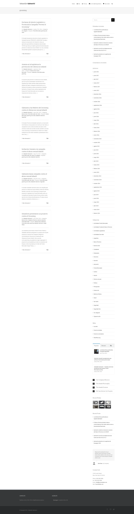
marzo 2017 (96, 83)
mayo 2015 (96, 157)
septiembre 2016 (98, 105)
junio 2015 (96, 153)
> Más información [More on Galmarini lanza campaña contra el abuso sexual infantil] (26, 203)
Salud (95, 298)
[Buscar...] (102, 20)
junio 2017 (96, 75)
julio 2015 (96, 150)
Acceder (96, 326)
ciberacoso (34, 72)
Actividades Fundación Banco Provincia (103, 227)
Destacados (96, 253)
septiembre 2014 (98, 187)
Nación (95, 275)
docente (39, 220)
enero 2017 (96, 90)
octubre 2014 (97, 183)
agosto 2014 (97, 191)
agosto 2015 (97, 146)
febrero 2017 (97, 86)
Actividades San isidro (99, 234)
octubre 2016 (97, 101)
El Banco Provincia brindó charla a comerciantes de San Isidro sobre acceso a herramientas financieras (103, 37)
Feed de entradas (98, 330)
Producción (96, 290)
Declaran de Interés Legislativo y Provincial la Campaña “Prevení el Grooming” (34, 24)
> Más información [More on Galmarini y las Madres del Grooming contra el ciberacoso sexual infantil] (26, 138)
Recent (104, 345)
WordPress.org (97, 337)
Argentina (96, 238)
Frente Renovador (37, 30)
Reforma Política (97, 294)
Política (95, 283)
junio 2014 (96, 198)
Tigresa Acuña (97, 316)
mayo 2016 (96, 120)
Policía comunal (97, 279)
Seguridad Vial (97, 309)
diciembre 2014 (97, 176)
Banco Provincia (97, 242)
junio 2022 (96, 72)
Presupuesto (97, 286)
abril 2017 (96, 79)
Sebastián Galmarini (27, 29)
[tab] (104, 380)
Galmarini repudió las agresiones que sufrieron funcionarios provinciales (102, 359)
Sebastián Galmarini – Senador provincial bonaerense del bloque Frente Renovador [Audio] (103, 368)
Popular (96, 345)
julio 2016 (96, 112)
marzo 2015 (96, 165)
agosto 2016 (97, 109)
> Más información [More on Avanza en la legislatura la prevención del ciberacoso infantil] (26, 97)
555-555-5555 (99, 478)
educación (43, 220)
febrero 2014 (97, 213)
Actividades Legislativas (99, 230)
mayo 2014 (96, 202)
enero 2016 (96, 135)
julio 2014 (96, 194)
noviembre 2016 (98, 98)
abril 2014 (96, 206)
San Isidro (38, 114)
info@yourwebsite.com (101, 482)
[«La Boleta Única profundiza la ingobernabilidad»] (96, 350)
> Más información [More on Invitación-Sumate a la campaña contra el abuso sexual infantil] (26, 163)
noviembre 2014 (98, 179)
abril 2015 (96, 161)
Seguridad (24, 117)
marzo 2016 (96, 127)
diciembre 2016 (97, 94)
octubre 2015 (97, 142)
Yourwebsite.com (99, 484)
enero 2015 (96, 172)
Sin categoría (24, 30)
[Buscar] (113, 20)
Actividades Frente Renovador (101, 223)
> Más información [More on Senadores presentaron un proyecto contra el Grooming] (26, 249)
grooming (43, 30)
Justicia (95, 271)
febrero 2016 (97, 131)
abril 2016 (96, 124)
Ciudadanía (30, 220)
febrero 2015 (97, 168)
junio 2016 (96, 116)
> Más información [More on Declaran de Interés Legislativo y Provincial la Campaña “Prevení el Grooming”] (26, 53)
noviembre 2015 (98, 138)
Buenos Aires (33, 70)
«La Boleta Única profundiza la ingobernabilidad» (106, 350)
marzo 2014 (96, 209)
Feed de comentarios (99, 334)
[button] (112, 3)
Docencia (35, 220)
